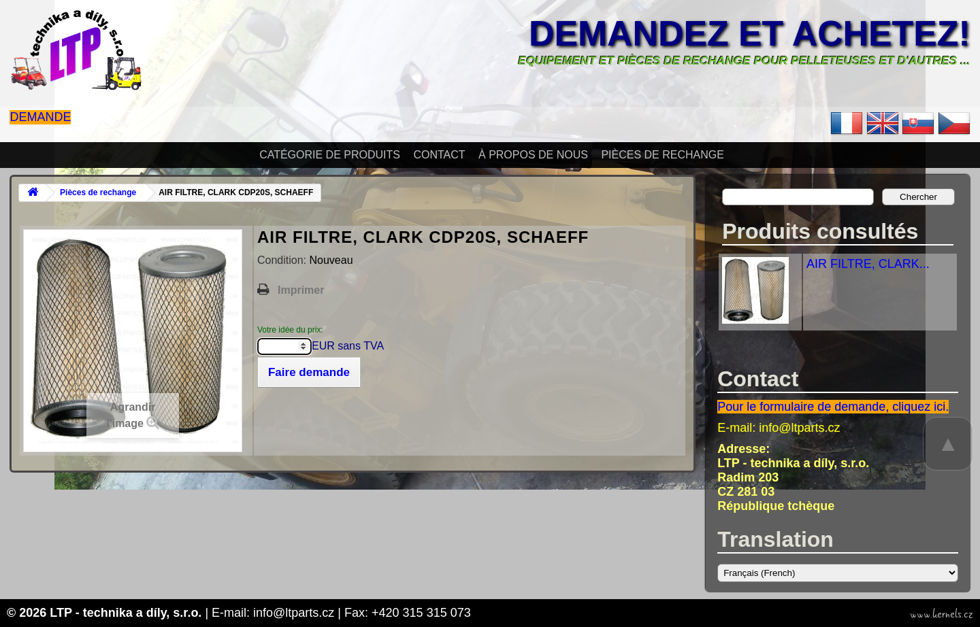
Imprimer (301, 290)
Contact (439, 154)
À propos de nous (533, 154)
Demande (40, 117)
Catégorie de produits (329, 154)
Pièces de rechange (662, 154)
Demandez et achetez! (749, 33)
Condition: (283, 260)
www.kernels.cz (941, 614)
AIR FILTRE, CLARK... (868, 264)
